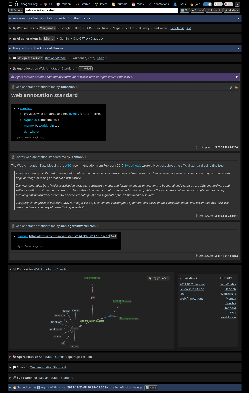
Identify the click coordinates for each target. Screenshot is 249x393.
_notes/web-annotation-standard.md (41, 157)
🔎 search (16, 10)
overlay (74, 114)
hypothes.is (32, 120)
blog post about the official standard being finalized (188, 165)
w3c (233, 313)
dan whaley (31, 132)
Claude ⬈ (97, 38)
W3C (68, 165)
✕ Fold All (85, 68)
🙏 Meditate (232, 10)
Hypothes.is (133, 165)
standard (26, 108)
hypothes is (228, 294)
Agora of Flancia (52, 387)
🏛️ (38, 387)
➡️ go (184, 10)
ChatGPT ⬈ (80, 38)
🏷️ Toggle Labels (158, 278)
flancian (23, 236)
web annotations (191, 298)
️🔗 (231, 87)
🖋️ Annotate (214, 10)
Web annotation (55, 58)
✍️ (236, 87)
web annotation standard (48, 367)
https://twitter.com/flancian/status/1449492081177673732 (69, 236)
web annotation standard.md (36, 87)
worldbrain (46, 126)
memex (29, 126)
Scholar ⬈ (177, 28)
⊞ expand (198, 10)
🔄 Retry (151, 387)
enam (100, 58)
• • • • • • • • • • (101, 28)
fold (113, 236)
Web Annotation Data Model (36, 165)
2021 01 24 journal (192, 284)
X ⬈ (189, 28)
